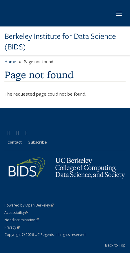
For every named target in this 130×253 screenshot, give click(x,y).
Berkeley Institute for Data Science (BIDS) (60, 41)
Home (10, 61)
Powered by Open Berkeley (29, 205)
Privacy (12, 227)
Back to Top (115, 245)
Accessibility (16, 212)
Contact (14, 142)
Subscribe (37, 142)
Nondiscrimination (21, 219)
